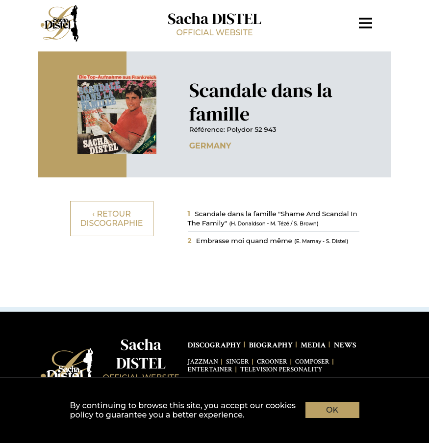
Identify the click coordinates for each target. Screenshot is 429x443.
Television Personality (281, 369)
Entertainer (210, 369)
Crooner (272, 362)
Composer (312, 362)
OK (332, 410)
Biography (271, 345)
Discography (214, 345)
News (344, 345)
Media (313, 345)
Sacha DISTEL (214, 23)
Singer (237, 362)
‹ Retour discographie (111, 218)
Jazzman (203, 362)
